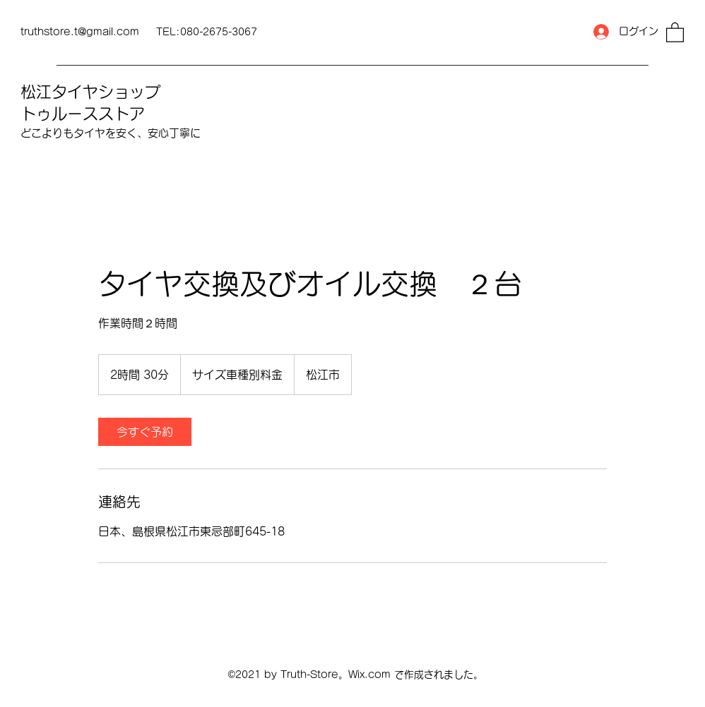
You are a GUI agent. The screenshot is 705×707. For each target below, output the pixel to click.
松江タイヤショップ (90, 91)
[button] (675, 31)
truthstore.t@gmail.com (79, 32)
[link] (144, 432)
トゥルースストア (82, 113)
